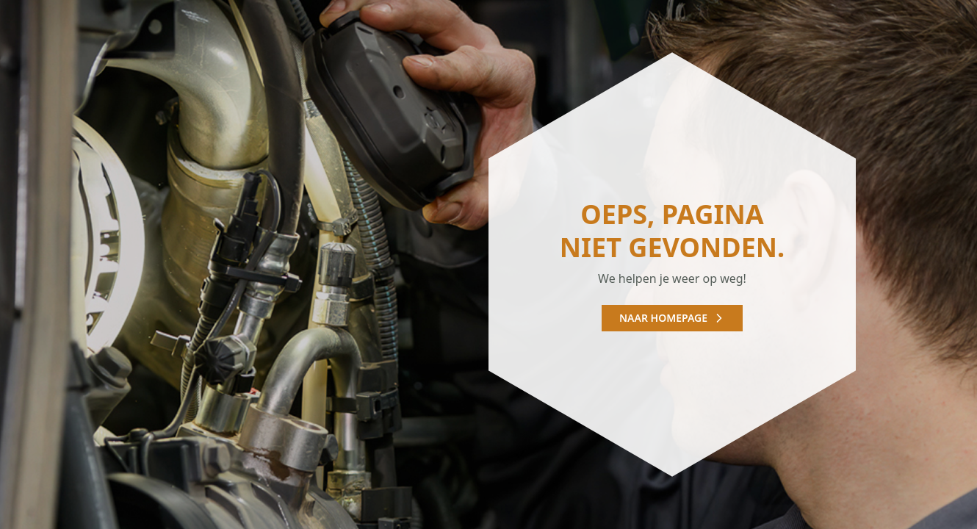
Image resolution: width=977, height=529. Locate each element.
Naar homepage (672, 318)
